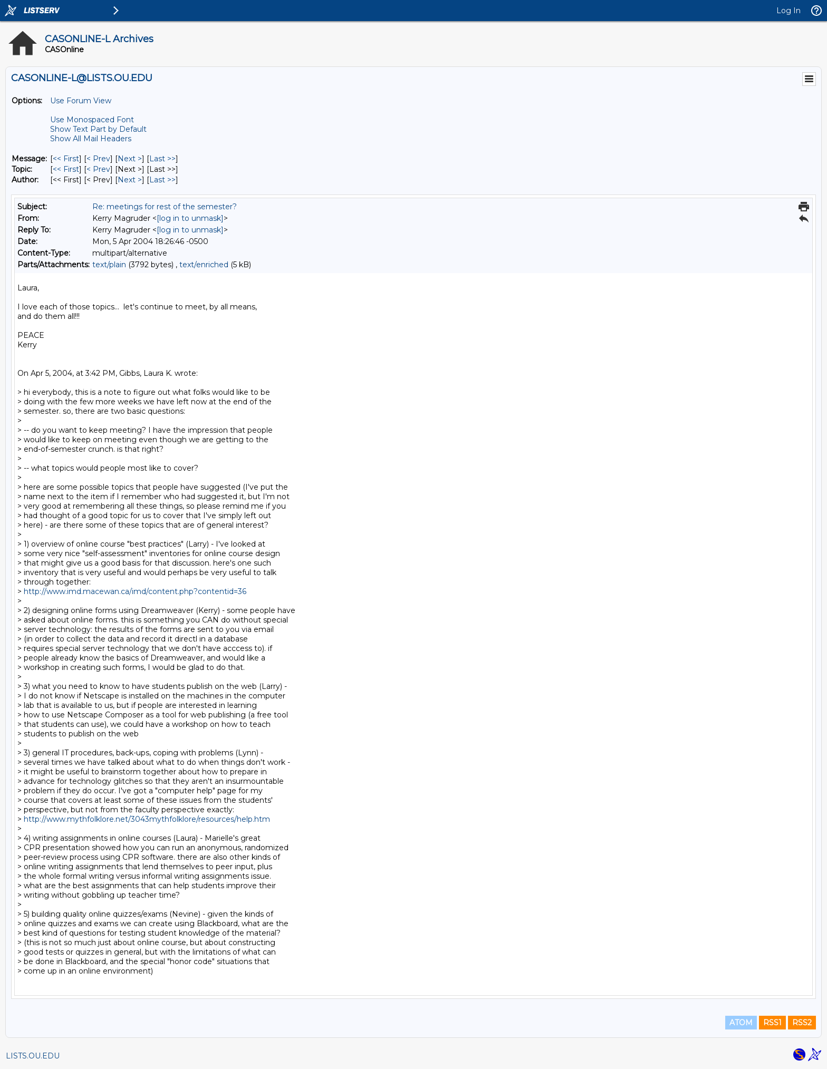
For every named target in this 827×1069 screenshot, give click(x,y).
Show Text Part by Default (98, 129)
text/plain (109, 264)
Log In (788, 10)
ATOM (741, 1022)
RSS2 (802, 1022)
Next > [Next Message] (130, 158)
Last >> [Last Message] (162, 158)
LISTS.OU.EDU (33, 1056)
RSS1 (772, 1022)
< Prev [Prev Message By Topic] (98, 169)
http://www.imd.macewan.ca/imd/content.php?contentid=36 (135, 591)
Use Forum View (80, 100)
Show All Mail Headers (90, 138)
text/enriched (203, 264)
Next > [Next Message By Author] (130, 179)
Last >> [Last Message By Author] (162, 179)
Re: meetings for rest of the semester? (164, 206)
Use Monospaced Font (92, 119)
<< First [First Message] (66, 158)
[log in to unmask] (190, 218)
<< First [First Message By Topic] (66, 169)
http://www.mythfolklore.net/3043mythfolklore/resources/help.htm (147, 819)
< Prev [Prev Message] (98, 158)
